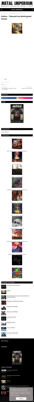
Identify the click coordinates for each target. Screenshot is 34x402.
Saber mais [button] (17, 395)
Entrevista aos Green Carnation (13, 285)
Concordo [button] (21, 398)
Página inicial (3, 13)
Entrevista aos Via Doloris (12, 370)
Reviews (7, 13)
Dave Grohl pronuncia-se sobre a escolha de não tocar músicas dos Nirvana (18, 296)
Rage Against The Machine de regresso (15, 301)
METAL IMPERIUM (17, 9)
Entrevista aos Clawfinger (12, 311)
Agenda (8, 290)
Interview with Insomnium (12, 306)
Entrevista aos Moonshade (12, 333)
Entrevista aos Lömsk (11, 317)
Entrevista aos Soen (11, 322)
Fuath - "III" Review (11, 327)
